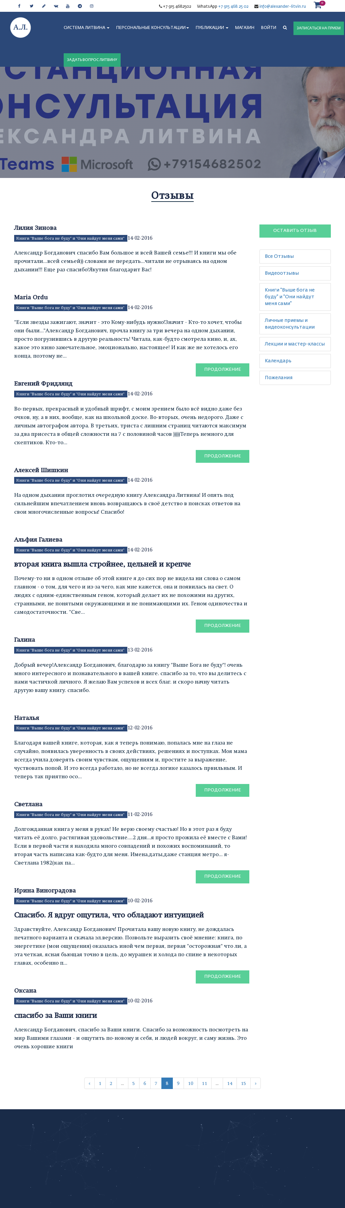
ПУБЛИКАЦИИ (212, 28)
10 (190, 1083)
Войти (268, 28)
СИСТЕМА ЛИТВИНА (86, 28)
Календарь (278, 361)
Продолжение (222, 369)
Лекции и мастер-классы (295, 344)
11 (204, 1083)
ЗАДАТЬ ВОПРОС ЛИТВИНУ (92, 60)
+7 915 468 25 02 (233, 7)
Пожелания (278, 377)
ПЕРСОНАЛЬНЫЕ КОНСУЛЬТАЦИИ (152, 28)
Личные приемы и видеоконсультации (290, 324)
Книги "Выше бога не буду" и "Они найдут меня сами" (70, 238)
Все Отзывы (279, 256)
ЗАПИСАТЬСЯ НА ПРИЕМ (319, 28)
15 (243, 1083)
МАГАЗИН (244, 28)
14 (229, 1083)
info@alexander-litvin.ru (282, 7)
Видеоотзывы (282, 273)
